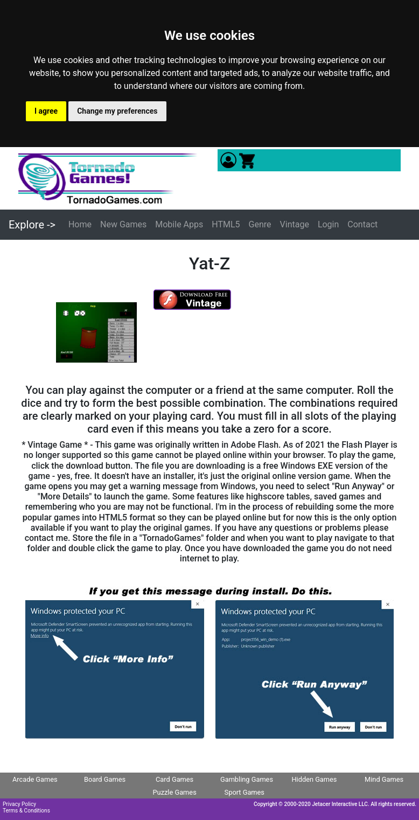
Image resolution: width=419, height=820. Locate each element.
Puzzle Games (175, 792)
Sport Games (244, 792)
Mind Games (384, 779)
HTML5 (226, 224)
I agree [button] (46, 111)
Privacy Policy (19, 804)
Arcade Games (35, 779)
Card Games (174, 779)
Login (328, 224)
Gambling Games (246, 779)
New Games (123, 224)
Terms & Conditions (26, 811)
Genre (260, 224)
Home (80, 224)
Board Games (104, 779)
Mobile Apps (179, 224)
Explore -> (32, 224)
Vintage (294, 224)
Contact (362, 224)
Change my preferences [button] (117, 111)
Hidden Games (314, 779)
